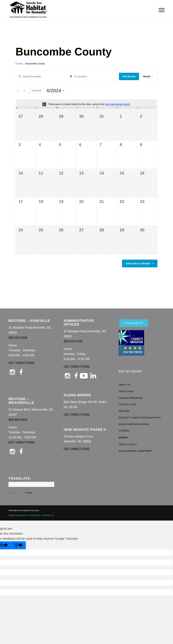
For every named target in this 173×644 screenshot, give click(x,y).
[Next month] (24, 91)
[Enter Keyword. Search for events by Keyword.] (41, 76)
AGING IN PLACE (128, 404)
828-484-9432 (17, 419)
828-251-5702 (73, 341)
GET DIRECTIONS (21, 363)
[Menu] (160, 10)
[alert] (86, 104)
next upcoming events (117, 104)
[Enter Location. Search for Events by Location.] (93, 76)
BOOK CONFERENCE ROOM (134, 424)
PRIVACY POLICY (128, 444)
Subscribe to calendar (138, 263)
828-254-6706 (17, 337)
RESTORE (124, 411)
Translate (26, 493)
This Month (36, 90)
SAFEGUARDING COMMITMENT (135, 451)
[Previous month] (18, 91)
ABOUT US (124, 385)
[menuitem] (160, 10)
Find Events (129, 76)
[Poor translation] (18, 545)
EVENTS (123, 437)
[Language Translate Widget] (31, 484)
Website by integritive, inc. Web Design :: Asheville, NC (31, 515)
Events (19, 63)
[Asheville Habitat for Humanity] (28, 10)
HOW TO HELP (126, 391)
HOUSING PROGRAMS (130, 398)
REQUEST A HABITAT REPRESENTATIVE (140, 417)
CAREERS (124, 430)
